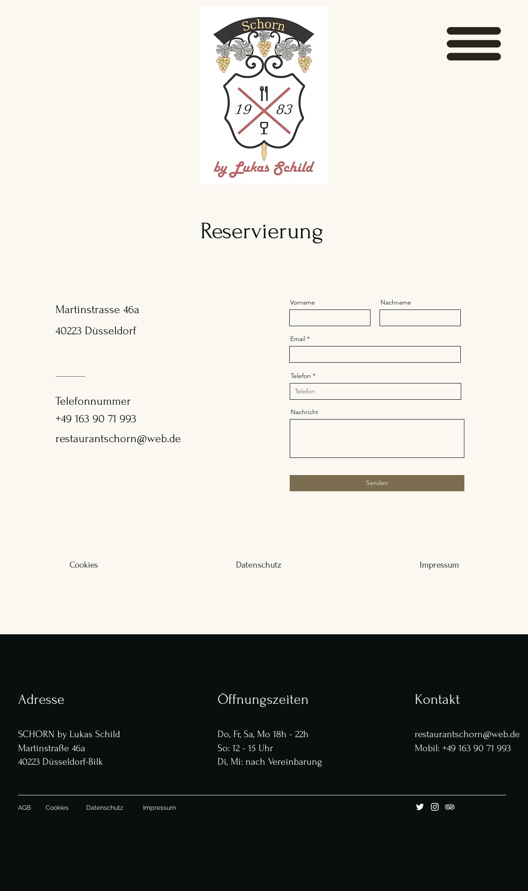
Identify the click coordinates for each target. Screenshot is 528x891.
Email (297, 339)
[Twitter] (420, 807)
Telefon (301, 376)
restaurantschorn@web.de (118, 438)
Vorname (302, 302)
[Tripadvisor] (450, 807)
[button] (474, 43)
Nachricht (304, 412)
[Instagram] (435, 807)
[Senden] (377, 483)
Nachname (395, 302)
